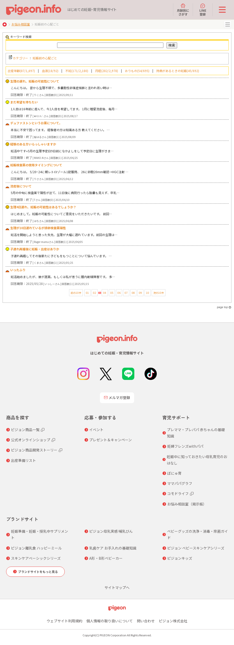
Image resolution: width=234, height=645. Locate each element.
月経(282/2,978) (106, 70)
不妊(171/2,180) (76, 70)
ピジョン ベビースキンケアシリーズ (195, 548)
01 (87, 293)
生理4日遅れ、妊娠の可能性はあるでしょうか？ (43, 207)
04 (104, 293)
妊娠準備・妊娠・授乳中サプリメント (39, 534)
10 (147, 293)
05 (111, 293)
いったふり (17, 270)
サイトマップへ (117, 587)
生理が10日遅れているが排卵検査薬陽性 (38, 228)
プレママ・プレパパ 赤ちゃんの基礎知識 (196, 432)
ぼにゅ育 (174, 473)
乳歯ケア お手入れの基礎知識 (112, 548)
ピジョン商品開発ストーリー (34, 449)
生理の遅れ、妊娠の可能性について (34, 81)
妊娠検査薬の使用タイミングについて (36, 165)
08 (133, 293)
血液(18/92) (50, 70)
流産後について (21, 186)
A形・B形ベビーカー (106, 558)
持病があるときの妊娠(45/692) (177, 70)
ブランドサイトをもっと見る (38, 571)
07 (126, 293)
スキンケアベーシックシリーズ (36, 558)
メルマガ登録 (117, 397)
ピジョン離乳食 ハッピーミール (36, 548)
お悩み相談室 (20, 24)
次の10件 (158, 293)
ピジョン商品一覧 (25, 429)
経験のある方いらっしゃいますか (33, 144)
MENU (227, 24)
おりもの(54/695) (137, 70)
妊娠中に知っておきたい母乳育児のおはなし (197, 459)
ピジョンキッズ (179, 558)
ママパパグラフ (179, 483)
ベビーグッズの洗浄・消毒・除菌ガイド (197, 534)
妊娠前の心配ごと (45, 58)
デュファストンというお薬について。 (36, 123)
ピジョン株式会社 (173, 620)
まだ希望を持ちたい (24, 102)
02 (94, 293)
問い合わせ (146, 620)
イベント (96, 429)
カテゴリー (20, 58)
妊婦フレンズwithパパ (185, 446)
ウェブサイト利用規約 (64, 620)
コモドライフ (178, 493)
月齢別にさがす (183, 9)
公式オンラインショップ (30, 439)
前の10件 (76, 293)
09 (140, 293)
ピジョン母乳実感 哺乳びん (111, 531)
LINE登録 (202, 9)
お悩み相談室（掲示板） (186, 503)
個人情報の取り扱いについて (109, 620)
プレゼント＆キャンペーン (110, 439)
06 (119, 293)
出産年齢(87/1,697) (21, 70)
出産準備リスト (23, 460)
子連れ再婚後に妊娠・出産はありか (34, 249)
